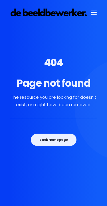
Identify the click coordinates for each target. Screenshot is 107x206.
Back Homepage (53, 139)
